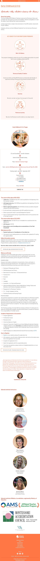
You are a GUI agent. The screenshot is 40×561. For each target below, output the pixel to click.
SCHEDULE (21, 181)
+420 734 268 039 (20, 546)
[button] (2, 378)
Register (5, 335)
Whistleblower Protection (20, 560)
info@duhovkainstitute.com (24, 242)
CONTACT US (20, 189)
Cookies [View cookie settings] (15, 558)
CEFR (35, 330)
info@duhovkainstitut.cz (20, 547)
